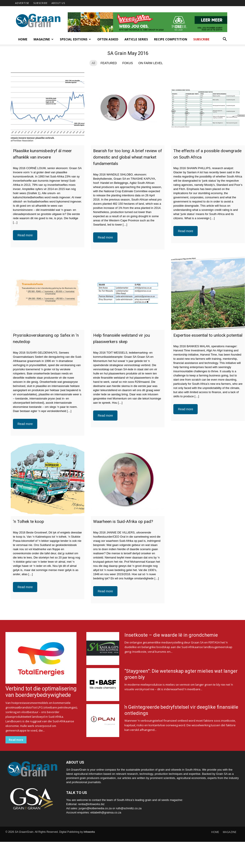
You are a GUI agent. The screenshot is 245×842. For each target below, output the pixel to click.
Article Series (136, 39)
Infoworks (89, 831)
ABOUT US (58, 3)
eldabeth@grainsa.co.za (106, 812)
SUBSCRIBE (40, 3)
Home (22, 39)
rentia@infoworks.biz (91, 804)
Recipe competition (170, 39)
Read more (25, 235)
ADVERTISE (22, 3)
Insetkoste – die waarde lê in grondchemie (171, 635)
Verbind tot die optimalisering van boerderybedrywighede (40, 691)
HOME (215, 832)
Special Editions (75, 39)
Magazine (43, 39)
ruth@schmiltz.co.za (128, 808)
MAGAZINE (229, 832)
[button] (224, 40)
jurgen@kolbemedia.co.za (95, 808)
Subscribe (201, 39)
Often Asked (107, 39)
